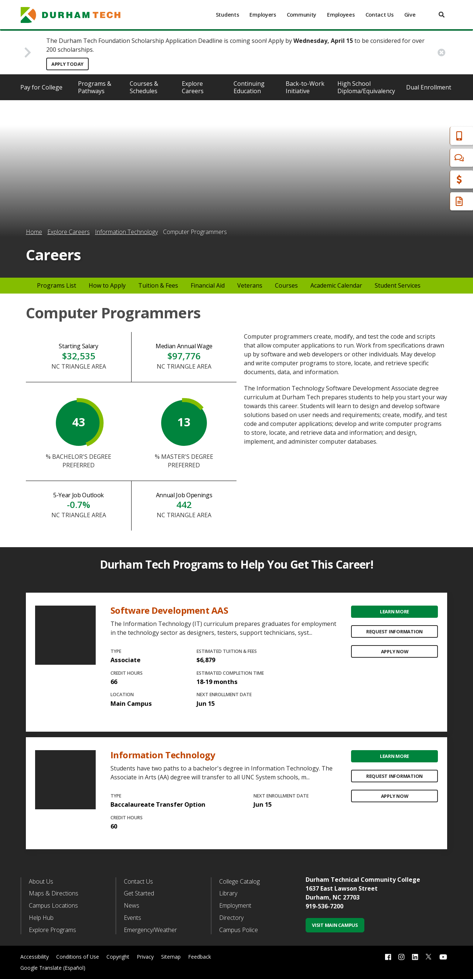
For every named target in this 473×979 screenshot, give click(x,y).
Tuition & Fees (158, 285)
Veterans (249, 285)
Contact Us (379, 14)
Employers (262, 14)
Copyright (117, 956)
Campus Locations (53, 905)
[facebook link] (388, 956)
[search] (442, 14)
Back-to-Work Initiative (305, 87)
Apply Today (67, 64)
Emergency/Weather (150, 930)
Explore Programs (52, 930)
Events (132, 918)
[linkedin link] (415, 956)
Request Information (394, 631)
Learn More (394, 611)
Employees (340, 14)
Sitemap (171, 956)
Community (301, 14)
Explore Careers (193, 87)
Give (410, 14)
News (131, 905)
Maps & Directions (53, 893)
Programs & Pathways (94, 87)
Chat (425, 157)
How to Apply (107, 285)
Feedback (199, 956)
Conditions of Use (77, 956)
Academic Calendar (336, 285)
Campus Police (238, 930)
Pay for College (41, 87)
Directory (231, 918)
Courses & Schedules (144, 87)
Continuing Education (249, 87)
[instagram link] (401, 956)
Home (34, 232)
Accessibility (34, 956)
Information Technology (126, 232)
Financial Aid (436, 179)
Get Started (139, 893)
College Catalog (239, 881)
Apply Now (394, 651)
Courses (286, 285)
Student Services (398, 285)
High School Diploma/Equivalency (366, 87)
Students (227, 14)
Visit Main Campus (335, 925)
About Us (41, 881)
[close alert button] (441, 52)
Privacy (145, 956)
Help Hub (41, 918)
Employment (235, 905)
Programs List (56, 285)
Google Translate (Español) (52, 967)
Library (228, 893)
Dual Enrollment (428, 87)
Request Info (437, 201)
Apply (426, 135)
